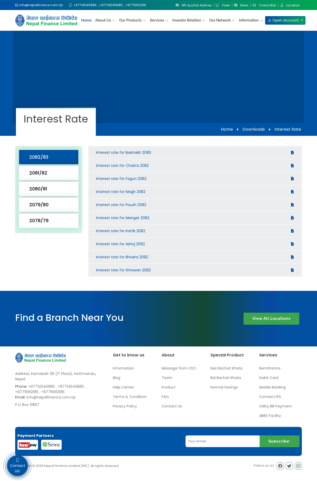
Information (123, 368)
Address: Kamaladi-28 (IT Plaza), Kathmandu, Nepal (55, 376)
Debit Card (268, 377)
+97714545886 (41, 386)
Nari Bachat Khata (226, 368)
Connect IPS (270, 396)
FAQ (165, 396)
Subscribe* (279, 441)
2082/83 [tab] (38, 157)
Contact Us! (17, 466)
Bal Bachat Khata (225, 377)
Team (167, 377)
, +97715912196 (51, 391)
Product (169, 387)
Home (86, 20)
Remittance (270, 368)
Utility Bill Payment (275, 406)
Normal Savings (224, 387)
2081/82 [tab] (38, 173)
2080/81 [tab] (38, 189)
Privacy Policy (125, 406)
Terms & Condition (130, 396)
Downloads (254, 129)
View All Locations (271, 318)
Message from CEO (179, 368)
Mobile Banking (272, 387)
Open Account (284, 20)
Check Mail (264, 5)
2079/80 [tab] (39, 204)
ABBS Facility (270, 415)
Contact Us (172, 406)
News (241, 5)
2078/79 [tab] (39, 220)
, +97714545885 (70, 386)
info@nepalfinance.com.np (51, 397)
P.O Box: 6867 (27, 404)
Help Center (123, 387)
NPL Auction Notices (194, 5)
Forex (223, 5)
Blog (116, 377)
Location (290, 5)
